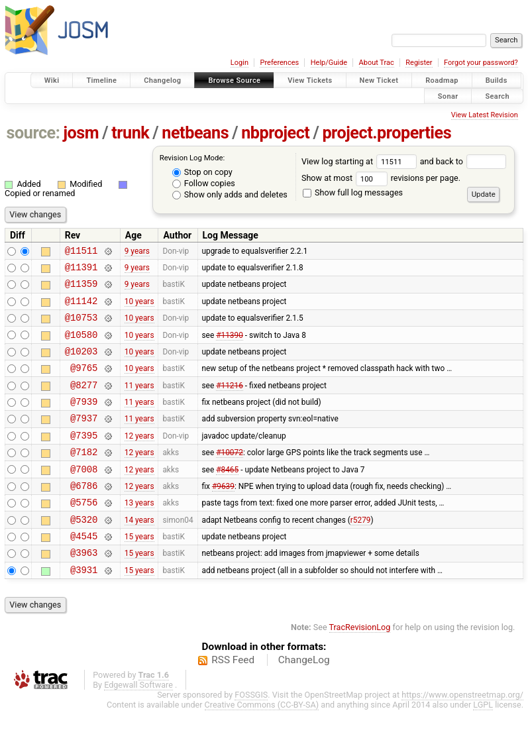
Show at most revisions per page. (380, 178)
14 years (139, 552)
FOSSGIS (251, 734)
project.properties (386, 132)
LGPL (483, 744)
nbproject (275, 132)
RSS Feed (232, 700)
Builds (496, 80)
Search (497, 95)
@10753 (81, 327)
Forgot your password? (481, 62)
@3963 (83, 590)
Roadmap (441, 80)
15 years (139, 571)
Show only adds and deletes (230, 194)
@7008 (83, 496)
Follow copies (203, 183)
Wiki (52, 80)
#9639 (223, 514)
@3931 (83, 609)
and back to (463, 161)
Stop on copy (202, 172)
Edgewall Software (138, 724)
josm (81, 132)
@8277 (83, 402)
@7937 (83, 439)
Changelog (162, 80)
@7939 (83, 421)
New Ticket (379, 80)
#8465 (227, 496)
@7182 (83, 477)
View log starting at (360, 161)
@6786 (83, 515)
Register (418, 62)
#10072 (229, 477)
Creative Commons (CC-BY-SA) (262, 744)
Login (239, 62)
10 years (139, 308)
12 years (139, 458)
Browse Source (234, 80)
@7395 (83, 459)
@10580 (81, 346)
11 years (139, 402)
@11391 (81, 270)
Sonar (448, 95)
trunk (130, 132)
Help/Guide (329, 62)
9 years (137, 251)
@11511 (81, 252)
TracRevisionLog (360, 667)
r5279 (360, 552)
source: (33, 132)
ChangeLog (304, 700)
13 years (139, 534)
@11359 (81, 289)
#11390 (229, 345)
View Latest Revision (484, 115)
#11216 (229, 402)
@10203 (81, 364)
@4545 (83, 571)
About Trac (376, 62)
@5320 (83, 553)
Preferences (279, 62)
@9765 (83, 383)
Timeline (101, 80)
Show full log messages (353, 192)
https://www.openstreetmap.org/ (462, 734)
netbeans (195, 132)
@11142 (81, 308)
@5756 (83, 533)
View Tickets (310, 80)
